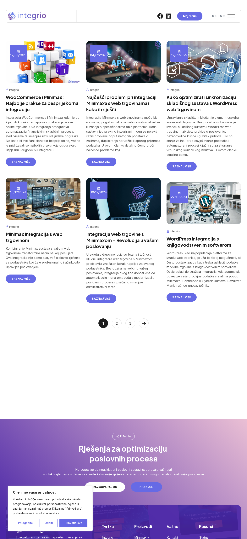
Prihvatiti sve (73, 523)
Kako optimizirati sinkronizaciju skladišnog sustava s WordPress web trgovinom (202, 103)
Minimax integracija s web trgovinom (34, 237)
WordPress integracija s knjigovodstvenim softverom (199, 241)
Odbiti (49, 523)
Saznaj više (21, 161)
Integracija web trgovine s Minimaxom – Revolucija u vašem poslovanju (122, 240)
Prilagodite (25, 523)
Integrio (14, 89)
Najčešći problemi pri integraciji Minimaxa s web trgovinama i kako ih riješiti (121, 103)
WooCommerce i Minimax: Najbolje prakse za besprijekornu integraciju (42, 103)
